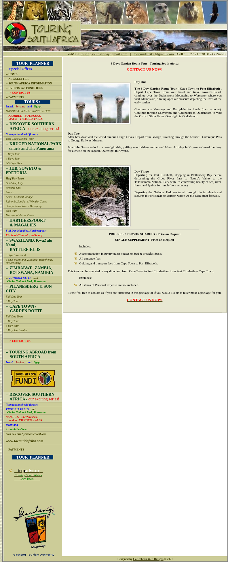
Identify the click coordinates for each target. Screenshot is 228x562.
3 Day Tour (12, 301)
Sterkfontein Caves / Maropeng (23, 206)
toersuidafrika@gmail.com (154, 54)
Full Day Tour (14, 296)
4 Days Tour (13, 158)
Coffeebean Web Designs (148, 559)
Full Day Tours (14, 316)
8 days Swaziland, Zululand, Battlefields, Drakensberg (29, 261)
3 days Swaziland (16, 255)
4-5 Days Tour (14, 163)
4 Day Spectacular (16, 330)
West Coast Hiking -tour (20, 138)
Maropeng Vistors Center (20, 215)
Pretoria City (13, 187)
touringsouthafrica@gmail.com (104, 54)
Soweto (10, 192)
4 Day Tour (12, 325)
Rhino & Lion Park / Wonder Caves (26, 201)
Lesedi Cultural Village (19, 196)
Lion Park (11, 210)
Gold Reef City (14, 183)
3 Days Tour (13, 154)
